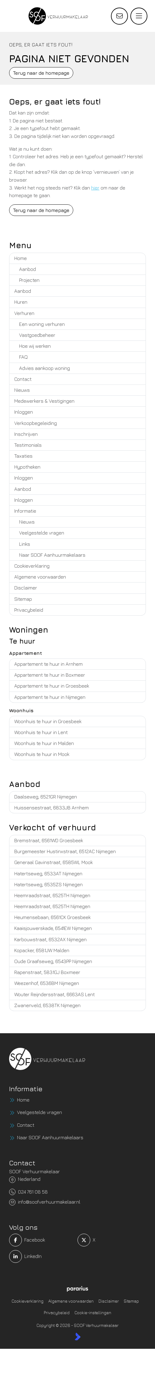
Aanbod (27, 269)
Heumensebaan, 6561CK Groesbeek (52, 917)
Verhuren (24, 313)
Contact (23, 379)
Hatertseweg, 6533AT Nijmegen (48, 873)
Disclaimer (25, 587)
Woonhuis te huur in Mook (41, 754)
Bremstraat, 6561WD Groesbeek (48, 840)
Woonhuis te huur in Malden (44, 743)
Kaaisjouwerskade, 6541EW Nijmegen (53, 928)
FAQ (23, 357)
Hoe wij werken (35, 346)
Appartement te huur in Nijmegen (49, 697)
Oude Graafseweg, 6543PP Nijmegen (53, 961)
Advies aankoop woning (44, 368)
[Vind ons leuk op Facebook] (41, 1240)
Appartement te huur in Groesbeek (51, 686)
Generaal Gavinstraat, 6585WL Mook (53, 862)
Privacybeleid (28, 610)
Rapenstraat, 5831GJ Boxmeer (47, 972)
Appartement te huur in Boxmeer (49, 675)
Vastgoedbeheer (37, 335)
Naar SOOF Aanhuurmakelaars (52, 555)
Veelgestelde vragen (41, 532)
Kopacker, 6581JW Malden (41, 950)
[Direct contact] (119, 16)
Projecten (29, 280)
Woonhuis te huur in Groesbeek (47, 721)
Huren (20, 302)
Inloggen (23, 412)
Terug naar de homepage (41, 73)
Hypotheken (27, 467)
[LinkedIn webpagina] (41, 1256)
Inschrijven (26, 434)
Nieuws (22, 390)
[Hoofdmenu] (138, 16)
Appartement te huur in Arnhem (48, 664)
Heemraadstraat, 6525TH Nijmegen (52, 895)
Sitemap (23, 599)
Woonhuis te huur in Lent (41, 732)
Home (20, 258)
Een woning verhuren (42, 324)
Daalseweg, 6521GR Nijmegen (45, 796)
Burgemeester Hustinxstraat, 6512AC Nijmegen (65, 851)
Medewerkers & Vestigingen (44, 401)
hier (95, 187)
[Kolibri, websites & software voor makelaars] (77, 1336)
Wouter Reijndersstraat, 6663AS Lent (54, 994)
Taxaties (23, 456)
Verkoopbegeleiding (35, 423)
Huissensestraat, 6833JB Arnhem (51, 807)
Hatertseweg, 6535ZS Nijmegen (48, 884)
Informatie (25, 511)
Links (24, 544)
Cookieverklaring (32, 566)
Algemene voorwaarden (40, 576)
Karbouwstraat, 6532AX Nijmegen (50, 939)
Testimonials (28, 445)
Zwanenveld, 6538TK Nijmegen (47, 1005)
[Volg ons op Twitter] (110, 1240)
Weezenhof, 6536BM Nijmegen (46, 983)
